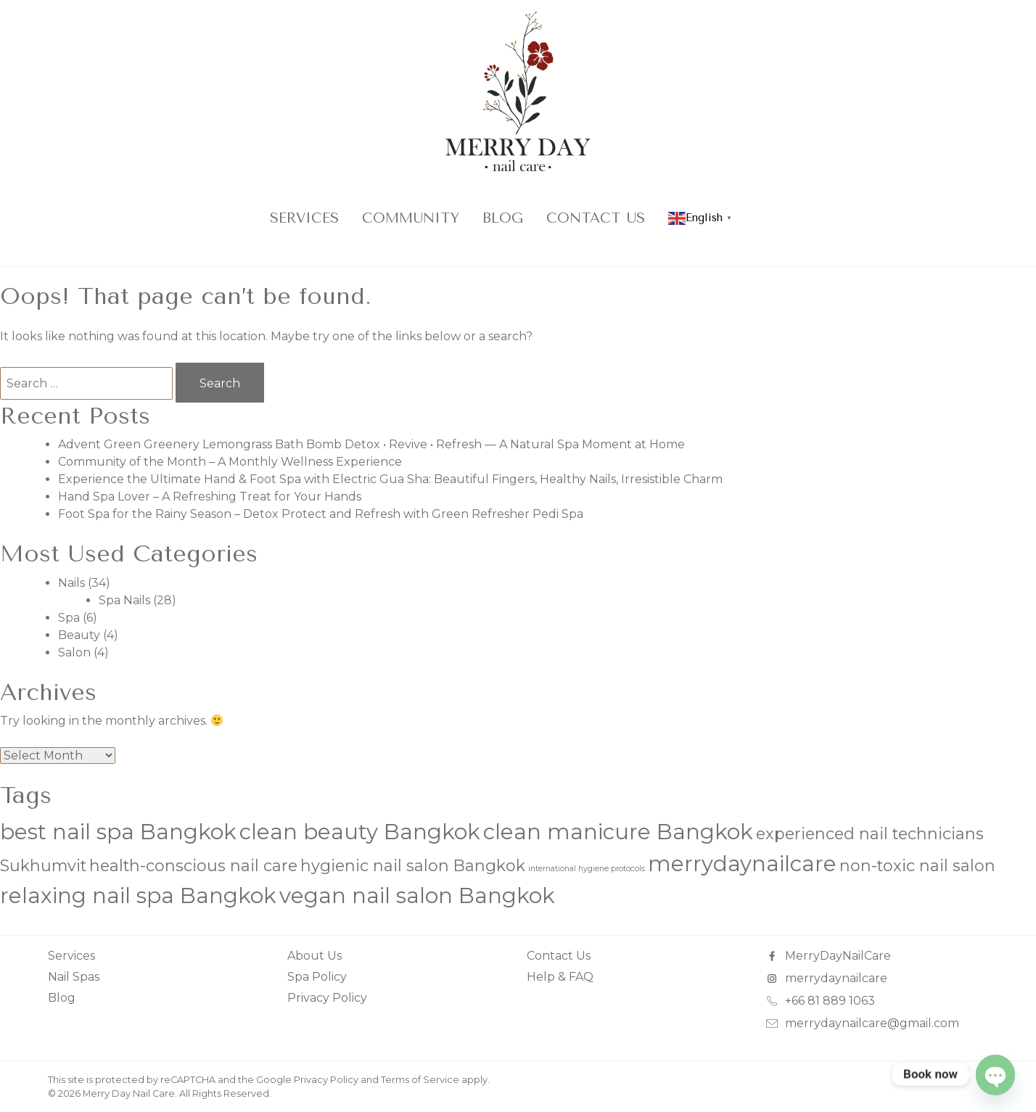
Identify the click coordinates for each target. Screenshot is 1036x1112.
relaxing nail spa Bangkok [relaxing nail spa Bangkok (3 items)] (138, 895)
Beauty (79, 635)
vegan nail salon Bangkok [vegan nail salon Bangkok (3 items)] (417, 895)
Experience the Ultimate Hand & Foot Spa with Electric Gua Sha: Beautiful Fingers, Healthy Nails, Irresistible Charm (390, 479)
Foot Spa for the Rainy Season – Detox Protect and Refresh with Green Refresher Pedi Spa (320, 514)
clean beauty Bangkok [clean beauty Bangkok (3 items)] (359, 831)
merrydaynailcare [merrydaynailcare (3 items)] (742, 863)
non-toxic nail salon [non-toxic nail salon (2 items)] (917, 865)
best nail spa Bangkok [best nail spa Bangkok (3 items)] (118, 831)
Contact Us (595, 218)
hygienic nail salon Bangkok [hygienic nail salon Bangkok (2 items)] (412, 865)
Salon (74, 652)
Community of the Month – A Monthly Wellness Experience (230, 462)
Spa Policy (317, 977)
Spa (69, 618)
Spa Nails (124, 600)
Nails (71, 583)
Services (304, 218)
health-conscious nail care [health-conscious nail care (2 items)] (193, 865)
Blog (502, 218)
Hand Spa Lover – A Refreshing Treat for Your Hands (209, 496)
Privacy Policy (327, 998)
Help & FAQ (560, 977)
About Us (314, 956)
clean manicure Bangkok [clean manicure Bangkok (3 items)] (618, 831)
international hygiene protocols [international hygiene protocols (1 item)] (586, 868)
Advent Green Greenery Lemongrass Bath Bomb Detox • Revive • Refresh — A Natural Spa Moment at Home (371, 444)
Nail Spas (73, 977)
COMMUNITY (410, 218)
